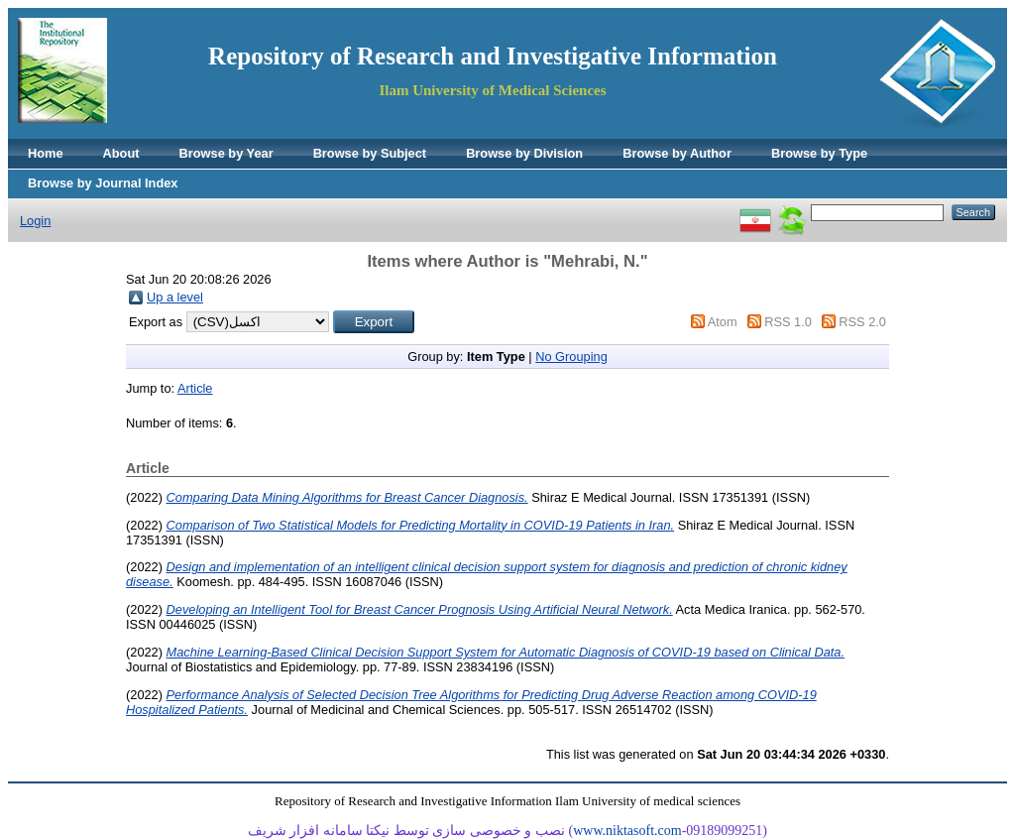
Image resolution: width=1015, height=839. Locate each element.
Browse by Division (524, 153)
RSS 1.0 (788, 321)
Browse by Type (819, 153)
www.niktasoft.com (627, 830)
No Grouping (571, 356)
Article (195, 388)
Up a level (175, 297)
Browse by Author (677, 153)
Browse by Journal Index (102, 183)
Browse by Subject (370, 153)
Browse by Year (226, 153)
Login (35, 220)
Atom (722, 321)
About (121, 153)
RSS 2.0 (862, 321)
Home (45, 153)
